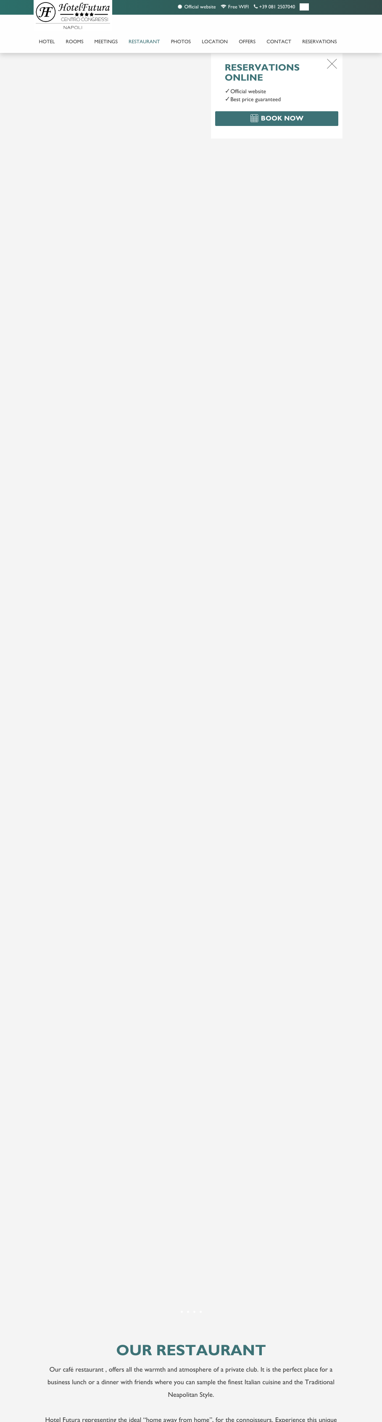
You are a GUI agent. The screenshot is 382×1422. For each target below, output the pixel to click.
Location (215, 42)
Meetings (106, 42)
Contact (278, 42)
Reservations (319, 42)
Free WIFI (235, 7)
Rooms (75, 42)
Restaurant (144, 42)
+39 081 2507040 (274, 7)
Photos (181, 42)
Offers (247, 42)
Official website (197, 7)
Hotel (47, 42)
